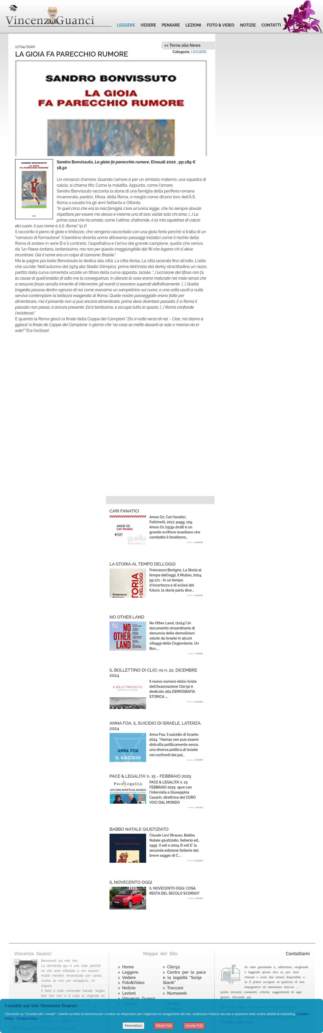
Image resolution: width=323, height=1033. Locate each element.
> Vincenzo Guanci (136, 998)
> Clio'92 (171, 967)
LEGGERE (126, 25)
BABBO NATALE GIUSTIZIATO (139, 829)
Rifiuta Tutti (163, 1025)
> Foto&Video (131, 982)
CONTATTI (271, 25)
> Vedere (127, 977)
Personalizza (133, 1025)
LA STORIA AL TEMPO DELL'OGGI (143, 564)
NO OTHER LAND (127, 617)
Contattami (298, 953)
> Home (126, 967)
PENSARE (171, 25)
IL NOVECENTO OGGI (131, 882)
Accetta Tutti (194, 1025)
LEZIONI (193, 25)
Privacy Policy (27, 1018)
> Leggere (128, 972)
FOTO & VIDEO (220, 25)
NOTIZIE (248, 25)
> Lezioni (127, 993)
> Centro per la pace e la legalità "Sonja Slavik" (184, 977)
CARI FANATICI (124, 510)
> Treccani (173, 988)
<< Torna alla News (182, 45)
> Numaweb (175, 993)
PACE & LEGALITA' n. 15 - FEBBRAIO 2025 (150, 776)
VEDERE (148, 25)
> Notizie (127, 988)
